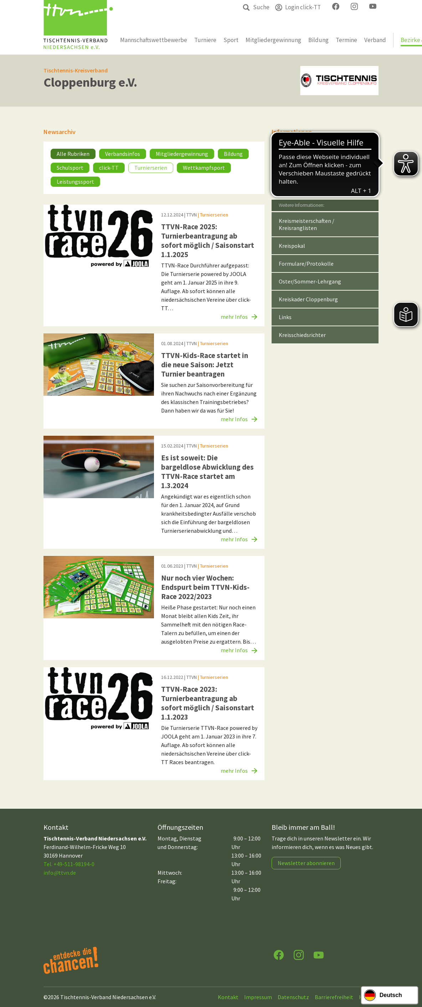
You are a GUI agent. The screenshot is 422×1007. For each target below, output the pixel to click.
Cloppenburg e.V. (90, 82)
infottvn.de (59, 872)
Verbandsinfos (122, 153)
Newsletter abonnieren (306, 863)
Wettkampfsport (204, 167)
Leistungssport (75, 181)
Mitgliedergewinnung (182, 153)
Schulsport (70, 167)
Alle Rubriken (73, 153)
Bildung (233, 153)
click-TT (109, 167)
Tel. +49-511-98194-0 (68, 864)
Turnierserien (150, 167)
